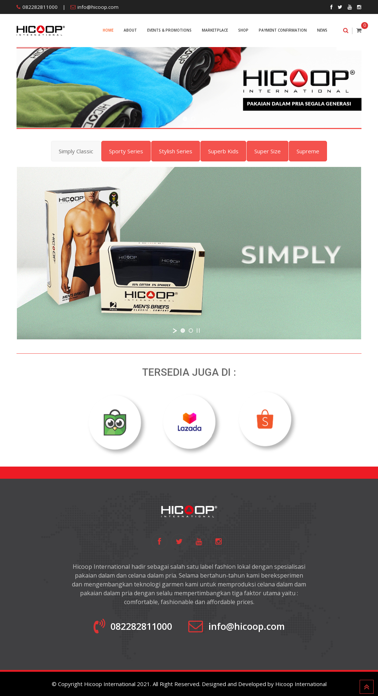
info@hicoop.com (98, 7)
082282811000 (40, 7)
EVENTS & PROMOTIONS (169, 30)
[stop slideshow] (198, 330)
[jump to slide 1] (185, 119)
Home (108, 30)
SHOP (243, 30)
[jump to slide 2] (193, 119)
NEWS (322, 30)
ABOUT (130, 30)
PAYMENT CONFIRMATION (283, 30)
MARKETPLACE (215, 30)
